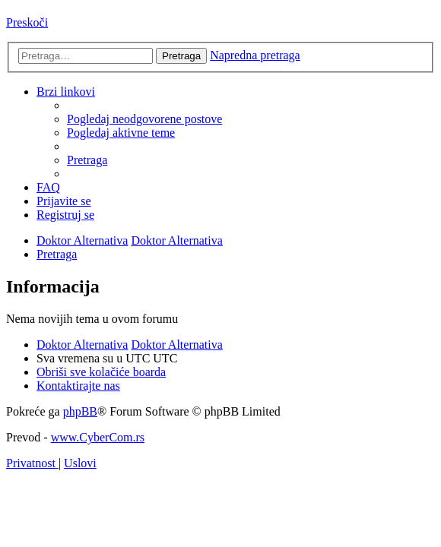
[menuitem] (144, 118)
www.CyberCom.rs (97, 437)
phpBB (80, 411)
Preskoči (27, 22)
